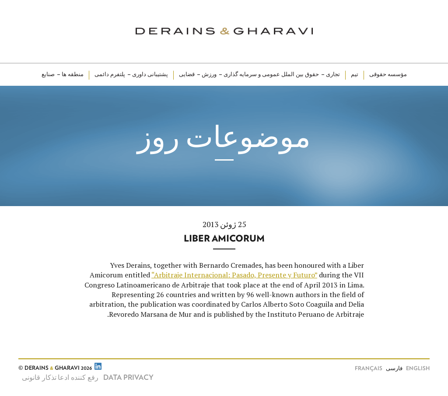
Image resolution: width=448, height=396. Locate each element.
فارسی (394, 368)
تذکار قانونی (39, 377)
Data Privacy (128, 377)
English (418, 368)
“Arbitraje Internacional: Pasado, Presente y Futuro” (234, 275)
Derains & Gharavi (224, 31)
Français (368, 368)
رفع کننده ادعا (78, 377)
